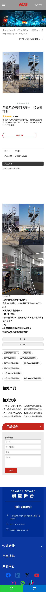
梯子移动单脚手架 (28, 358)
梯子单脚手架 (10, 358)
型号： (7, 151)
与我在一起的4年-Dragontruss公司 (12, 406)
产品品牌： (9, 156)
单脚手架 (27, 353)
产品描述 (8, 163)
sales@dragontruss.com (19, 530)
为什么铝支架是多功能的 (12, 409)
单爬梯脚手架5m (11, 353)
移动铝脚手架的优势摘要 (33, 409)
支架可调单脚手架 (12, 378)
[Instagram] (13, 583)
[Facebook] (8, 575)
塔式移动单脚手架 (32, 363)
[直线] (23, 501)
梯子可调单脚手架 (12, 363)
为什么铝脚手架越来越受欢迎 (12, 413)
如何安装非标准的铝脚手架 (33, 413)
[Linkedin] (18, 575)
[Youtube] (37, 575)
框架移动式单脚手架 (33, 378)
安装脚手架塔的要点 (33, 406)
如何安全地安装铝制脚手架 (12, 416)
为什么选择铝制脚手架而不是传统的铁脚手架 (33, 416)
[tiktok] (32, 583)
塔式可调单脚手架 (12, 368)
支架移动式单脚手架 (13, 373)
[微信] (23, 583)
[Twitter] (27, 575)
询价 (19, 135)
